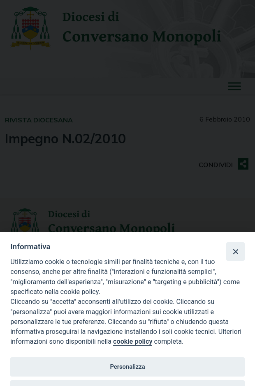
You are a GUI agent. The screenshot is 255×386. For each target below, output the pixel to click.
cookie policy (132, 341)
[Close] (235, 251)
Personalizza (127, 366)
